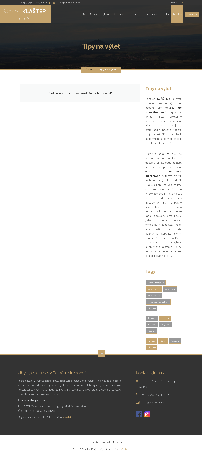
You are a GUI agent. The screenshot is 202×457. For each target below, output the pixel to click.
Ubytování (105, 14)
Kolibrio (125, 449)
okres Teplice (154, 295)
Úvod (85, 14)
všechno (152, 308)
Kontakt (166, 14)
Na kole (151, 341)
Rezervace (192, 14)
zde (67, 417)
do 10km (152, 318)
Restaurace (119, 14)
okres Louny (154, 289)
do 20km (165, 318)
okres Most (170, 289)
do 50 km (165, 324)
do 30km (152, 324)
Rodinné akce (152, 14)
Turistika (177, 14)
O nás (93, 14)
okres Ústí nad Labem (158, 302)
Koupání (175, 341)
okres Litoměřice (156, 283)
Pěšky (163, 341)
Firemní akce (135, 14)
